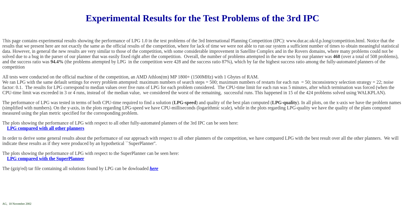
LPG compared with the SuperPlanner (45, 158)
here (154, 168)
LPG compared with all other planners (45, 128)
